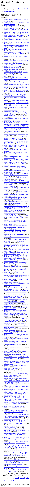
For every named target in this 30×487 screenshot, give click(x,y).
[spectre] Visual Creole (10, 330)
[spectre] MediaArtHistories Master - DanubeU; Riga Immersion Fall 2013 (16, 470)
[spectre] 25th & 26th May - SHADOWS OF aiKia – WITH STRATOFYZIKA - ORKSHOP (16, 52)
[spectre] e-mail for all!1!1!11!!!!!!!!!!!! (14, 115)
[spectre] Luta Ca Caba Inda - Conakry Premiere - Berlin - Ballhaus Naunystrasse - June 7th (16, 438)
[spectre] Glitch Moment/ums (11, 25)
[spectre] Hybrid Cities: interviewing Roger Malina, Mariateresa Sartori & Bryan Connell (15, 220)
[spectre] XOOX (8, 224)
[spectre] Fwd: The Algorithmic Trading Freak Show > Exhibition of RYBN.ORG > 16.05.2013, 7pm (16, 147)
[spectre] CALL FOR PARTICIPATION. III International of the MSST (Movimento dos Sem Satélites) (16, 79)
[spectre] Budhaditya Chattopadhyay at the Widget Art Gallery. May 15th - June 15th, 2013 (16, 216)
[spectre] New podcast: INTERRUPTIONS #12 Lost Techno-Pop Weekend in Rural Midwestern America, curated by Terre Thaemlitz (16, 422)
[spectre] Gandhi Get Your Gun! (12, 419)
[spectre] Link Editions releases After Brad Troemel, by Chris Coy (14, 213)
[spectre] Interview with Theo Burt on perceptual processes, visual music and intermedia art (16, 91)
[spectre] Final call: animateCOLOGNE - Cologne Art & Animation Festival (16, 374)
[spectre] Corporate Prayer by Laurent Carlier (15, 378)
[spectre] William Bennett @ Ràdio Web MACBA (16, 386)
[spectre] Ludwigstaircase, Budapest (13, 210)
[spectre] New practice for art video (13, 347)
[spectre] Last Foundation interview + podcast (15, 354)
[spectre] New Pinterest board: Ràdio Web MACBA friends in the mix (14, 258)
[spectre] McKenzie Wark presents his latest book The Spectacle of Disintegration (16, 253)
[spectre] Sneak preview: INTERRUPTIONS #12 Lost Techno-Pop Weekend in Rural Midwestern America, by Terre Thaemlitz (16, 416)
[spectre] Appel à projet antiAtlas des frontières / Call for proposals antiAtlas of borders (16, 153)
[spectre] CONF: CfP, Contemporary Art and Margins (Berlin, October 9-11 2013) (15, 230)
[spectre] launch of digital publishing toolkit (15, 450)
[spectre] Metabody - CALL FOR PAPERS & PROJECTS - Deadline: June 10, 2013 (15, 411)
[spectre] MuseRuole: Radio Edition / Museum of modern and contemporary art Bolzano (16, 463)
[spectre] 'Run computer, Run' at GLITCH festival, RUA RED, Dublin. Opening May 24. (16, 275)
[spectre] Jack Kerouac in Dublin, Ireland (14, 234)
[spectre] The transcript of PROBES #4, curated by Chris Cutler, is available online (16, 402)
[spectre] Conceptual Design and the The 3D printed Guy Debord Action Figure (15, 407)
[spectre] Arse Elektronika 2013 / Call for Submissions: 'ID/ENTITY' (14, 369)
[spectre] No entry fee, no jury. (12, 350)
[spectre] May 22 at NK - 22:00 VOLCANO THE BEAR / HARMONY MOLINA (16, 284)
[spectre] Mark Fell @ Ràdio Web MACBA (15, 365)
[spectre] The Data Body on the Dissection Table (16, 100)
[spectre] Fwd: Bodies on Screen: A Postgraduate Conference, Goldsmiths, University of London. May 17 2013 (16, 175)
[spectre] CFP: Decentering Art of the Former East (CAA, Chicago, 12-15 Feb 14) (16, 357)
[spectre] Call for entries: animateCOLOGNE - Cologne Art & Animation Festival (15, 137)
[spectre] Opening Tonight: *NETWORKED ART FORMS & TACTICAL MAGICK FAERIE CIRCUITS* (16, 447)
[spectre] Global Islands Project (12, 105)
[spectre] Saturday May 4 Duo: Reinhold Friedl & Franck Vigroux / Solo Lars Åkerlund (16, 36)
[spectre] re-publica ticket (10, 110)
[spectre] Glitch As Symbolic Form (13, 328)
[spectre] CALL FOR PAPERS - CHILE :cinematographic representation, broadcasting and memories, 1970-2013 (16, 113)
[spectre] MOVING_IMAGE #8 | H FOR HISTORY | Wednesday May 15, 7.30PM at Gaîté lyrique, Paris (16, 182)
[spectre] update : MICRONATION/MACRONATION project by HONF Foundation (15, 72)
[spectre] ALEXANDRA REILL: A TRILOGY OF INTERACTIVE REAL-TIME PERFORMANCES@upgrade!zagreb (16, 382)
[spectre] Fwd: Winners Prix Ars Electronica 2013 (16, 237)
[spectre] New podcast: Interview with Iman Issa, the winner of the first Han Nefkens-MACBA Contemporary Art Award (16, 320)
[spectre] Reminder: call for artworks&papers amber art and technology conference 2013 (15, 226)
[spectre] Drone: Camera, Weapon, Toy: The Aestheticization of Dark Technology (15, 433)
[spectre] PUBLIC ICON (10, 261)
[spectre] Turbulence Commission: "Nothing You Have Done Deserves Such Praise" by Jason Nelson (16, 269)
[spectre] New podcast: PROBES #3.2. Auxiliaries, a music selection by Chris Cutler (16, 130)
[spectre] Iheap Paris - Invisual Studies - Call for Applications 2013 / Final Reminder (16, 295)
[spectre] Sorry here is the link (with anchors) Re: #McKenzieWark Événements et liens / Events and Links (16, 336)
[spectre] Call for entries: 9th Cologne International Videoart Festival (13, 67)
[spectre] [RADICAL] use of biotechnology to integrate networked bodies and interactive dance (16, 57)
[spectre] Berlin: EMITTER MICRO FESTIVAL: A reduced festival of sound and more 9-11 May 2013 (16, 46)
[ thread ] (17, 8)
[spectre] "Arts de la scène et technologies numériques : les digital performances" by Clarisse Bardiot (16, 430)
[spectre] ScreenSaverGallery (11, 282)
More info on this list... (10, 11)
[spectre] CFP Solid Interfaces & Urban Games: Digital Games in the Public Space (16, 198)
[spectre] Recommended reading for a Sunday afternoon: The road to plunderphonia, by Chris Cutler (15, 264)
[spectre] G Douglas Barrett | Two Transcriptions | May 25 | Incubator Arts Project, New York (16, 291)
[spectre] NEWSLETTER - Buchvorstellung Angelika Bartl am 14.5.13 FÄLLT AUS (15, 163)
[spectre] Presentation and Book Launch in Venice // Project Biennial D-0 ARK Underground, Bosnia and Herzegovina (16, 362)
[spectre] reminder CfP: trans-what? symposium (16, 107)
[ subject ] (22, 8)
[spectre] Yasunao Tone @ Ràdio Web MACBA (16, 192)
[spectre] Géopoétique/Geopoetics (12, 266)
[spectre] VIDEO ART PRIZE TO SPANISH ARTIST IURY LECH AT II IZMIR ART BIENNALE (15, 241)
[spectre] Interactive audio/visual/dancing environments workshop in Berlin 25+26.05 (15, 167)
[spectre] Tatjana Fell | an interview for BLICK (16, 455)
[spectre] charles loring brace (11, 69)
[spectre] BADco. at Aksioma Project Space (15, 81)
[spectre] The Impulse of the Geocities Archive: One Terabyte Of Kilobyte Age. (16, 256)
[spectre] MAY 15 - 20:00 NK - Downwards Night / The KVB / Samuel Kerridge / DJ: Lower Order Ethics (16, 189)
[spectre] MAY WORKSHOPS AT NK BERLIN (16, 29)
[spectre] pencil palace (9, 211)
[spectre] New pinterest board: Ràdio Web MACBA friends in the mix (14, 64)
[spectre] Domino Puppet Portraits (12, 297)
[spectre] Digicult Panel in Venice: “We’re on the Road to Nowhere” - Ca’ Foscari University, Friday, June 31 (16, 394)
